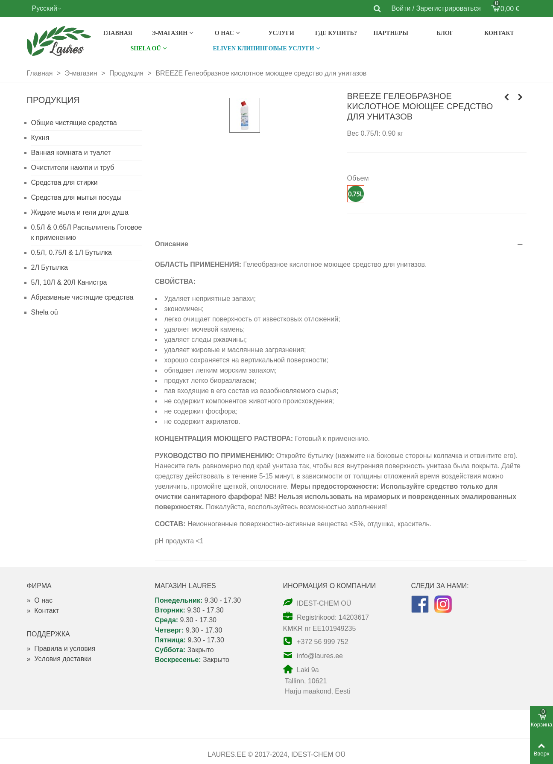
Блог (445, 33)
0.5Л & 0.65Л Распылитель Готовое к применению (86, 232)
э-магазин (169, 33)
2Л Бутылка (49, 267)
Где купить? (336, 33)
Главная (117, 33)
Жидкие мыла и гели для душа (80, 212)
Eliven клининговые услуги (263, 48)
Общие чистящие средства (74, 122)
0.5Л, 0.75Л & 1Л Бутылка (71, 252)
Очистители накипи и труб (72, 167)
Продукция (53, 100)
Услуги (281, 33)
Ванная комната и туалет (71, 152)
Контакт (499, 33)
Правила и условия (61, 648)
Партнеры (390, 33)
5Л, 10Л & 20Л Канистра (69, 282)
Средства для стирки (64, 182)
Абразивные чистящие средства (82, 297)
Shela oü (44, 312)
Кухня (40, 137)
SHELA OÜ (145, 48)
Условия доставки (59, 658)
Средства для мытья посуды (76, 197)
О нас (224, 33)
